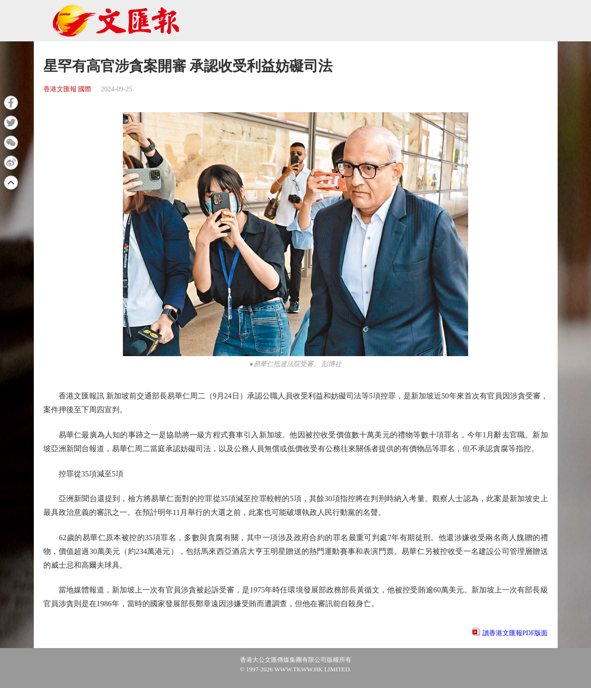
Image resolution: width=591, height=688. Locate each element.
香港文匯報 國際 (67, 89)
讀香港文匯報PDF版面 (515, 633)
